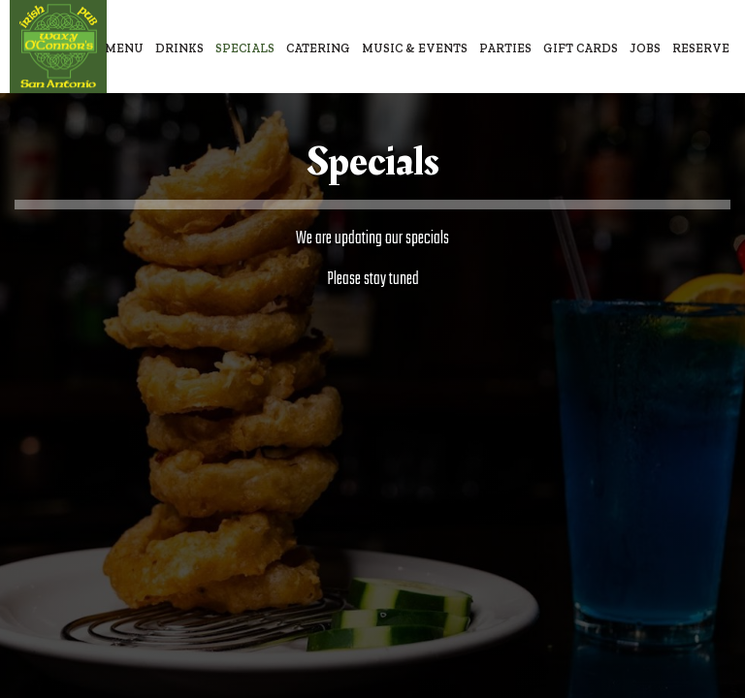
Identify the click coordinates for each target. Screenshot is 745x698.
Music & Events (415, 48)
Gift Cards (580, 48)
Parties (505, 48)
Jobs (645, 48)
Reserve (700, 48)
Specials (245, 48)
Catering (318, 48)
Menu (124, 48)
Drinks (179, 48)
